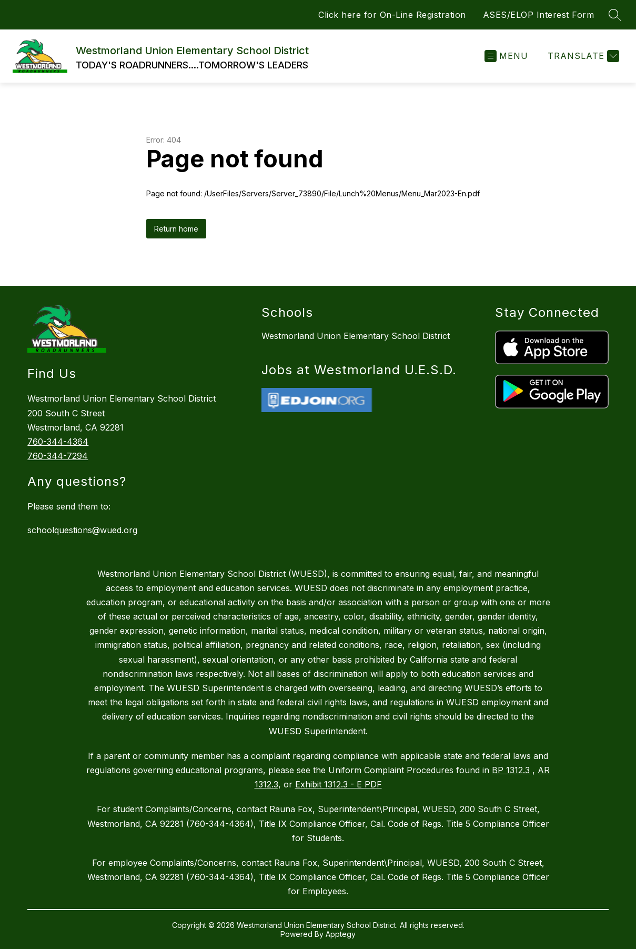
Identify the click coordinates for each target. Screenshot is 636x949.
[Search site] (615, 14)
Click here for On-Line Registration (392, 14)
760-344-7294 (57, 456)
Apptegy (341, 934)
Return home (176, 228)
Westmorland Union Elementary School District (355, 336)
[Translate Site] (582, 56)
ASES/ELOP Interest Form (538, 14)
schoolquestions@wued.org (82, 530)
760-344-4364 (57, 441)
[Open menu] (506, 56)
